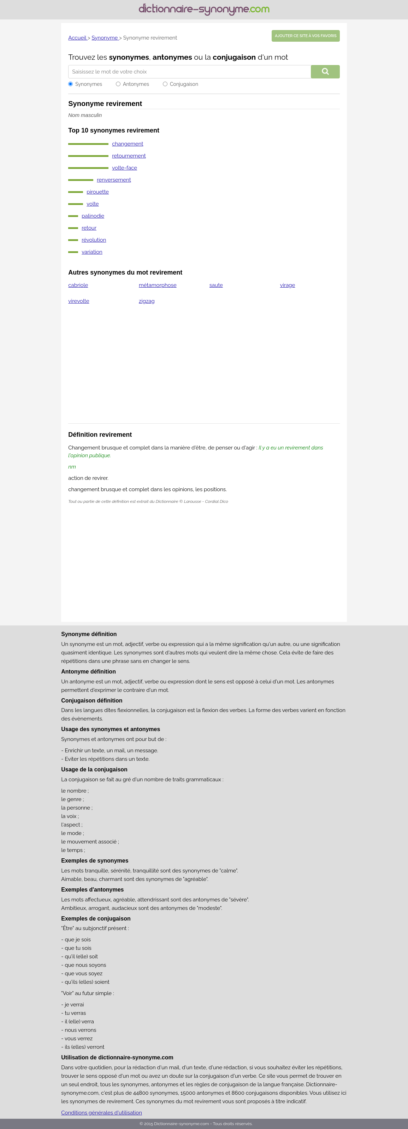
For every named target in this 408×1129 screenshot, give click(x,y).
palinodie (93, 216)
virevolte (78, 301)
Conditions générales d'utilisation (101, 1113)
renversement (114, 180)
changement (127, 144)
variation (92, 252)
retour (89, 228)
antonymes (172, 57)
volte (93, 204)
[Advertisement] (204, 368)
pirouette (98, 192)
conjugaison (234, 57)
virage (287, 285)
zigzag (147, 301)
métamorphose (158, 285)
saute (216, 285)
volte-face (124, 168)
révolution (94, 240)
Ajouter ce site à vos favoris (305, 36)
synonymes (129, 57)
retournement (129, 156)
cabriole (78, 285)
